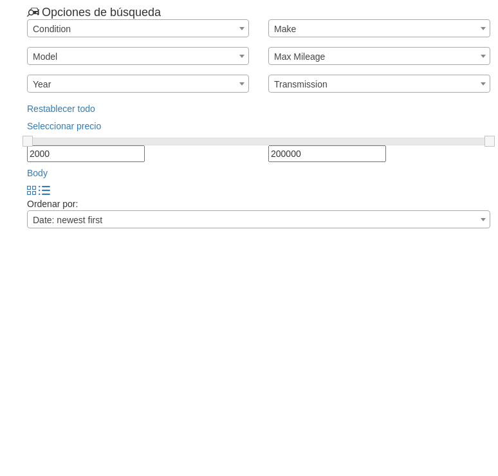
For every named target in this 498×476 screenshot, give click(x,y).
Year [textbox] (42, 84)
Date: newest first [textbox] (67, 220)
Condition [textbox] (52, 29)
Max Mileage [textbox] (299, 56)
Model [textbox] (45, 56)
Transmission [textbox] (300, 84)
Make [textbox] (285, 29)
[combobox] (138, 28)
